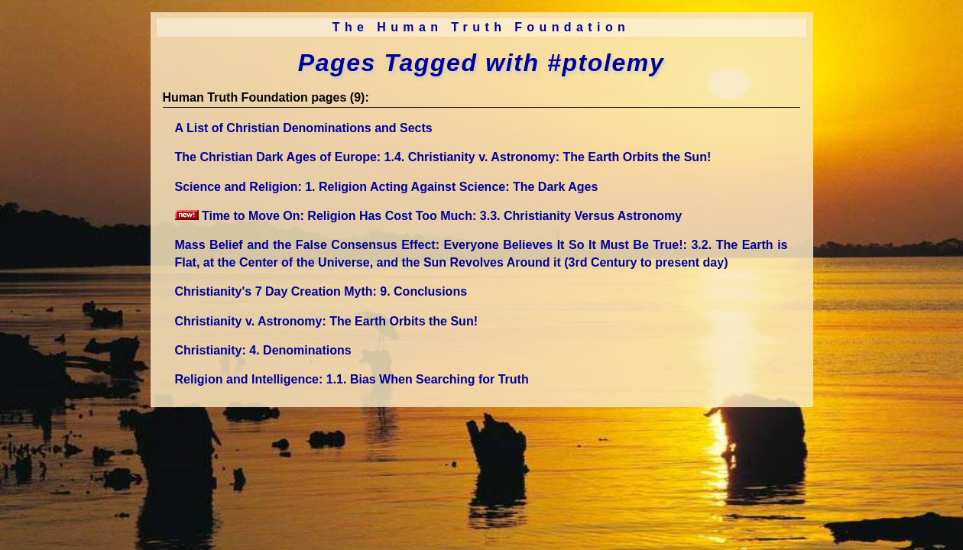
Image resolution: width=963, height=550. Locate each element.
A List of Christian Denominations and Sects (304, 127)
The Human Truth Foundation (481, 27)
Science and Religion (386, 186)
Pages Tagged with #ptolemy (481, 62)
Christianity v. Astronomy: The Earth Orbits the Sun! (326, 321)
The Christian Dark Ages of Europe (443, 156)
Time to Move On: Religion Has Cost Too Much (429, 215)
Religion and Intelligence (352, 379)
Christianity (263, 350)
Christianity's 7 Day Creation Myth (321, 291)
